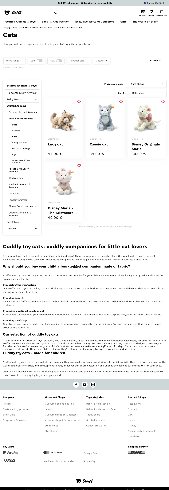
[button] (142, 13)
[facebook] (76, 385)
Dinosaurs (14, 193)
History (7, 403)
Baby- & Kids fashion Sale (101, 409)
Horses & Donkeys (21, 148)
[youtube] (85, 385)
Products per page (113, 84)
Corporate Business (14, 420)
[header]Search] (80, 13)
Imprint (132, 420)
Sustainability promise (16, 409)
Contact (132, 409)
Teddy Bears (14, 99)
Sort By (122, 93)
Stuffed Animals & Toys (22, 85)
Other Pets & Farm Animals (21, 161)
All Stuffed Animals (39, 28)
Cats (14, 136)
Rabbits (16, 130)
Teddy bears (93, 414)
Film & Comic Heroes (21, 206)
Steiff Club (9, 414)
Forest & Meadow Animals (19, 170)
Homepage (7, 28)
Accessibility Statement (141, 431)
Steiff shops (51, 425)
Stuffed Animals (16, 105)
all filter (154, 60)
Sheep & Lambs (20, 142)
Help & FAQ (134, 403)
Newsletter (134, 436)
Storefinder (51, 431)
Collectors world (96, 425)
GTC (130, 414)
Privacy (132, 425)
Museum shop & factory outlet (62, 420)
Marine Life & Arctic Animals (20, 186)
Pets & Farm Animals (69, 28)
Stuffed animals (53, 28)
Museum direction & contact (61, 414)
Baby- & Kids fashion (98, 403)
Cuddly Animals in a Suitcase (20, 214)
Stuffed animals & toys (21, 28)
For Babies (13, 222)
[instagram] (93, 385)
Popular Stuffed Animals (23, 112)
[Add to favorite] (79, 102)
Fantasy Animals (18, 199)
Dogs (14, 125)
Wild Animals (16, 178)
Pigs (14, 154)
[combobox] (150, 3)
